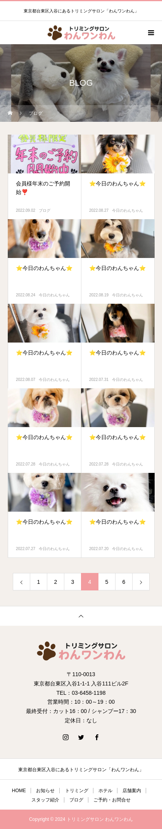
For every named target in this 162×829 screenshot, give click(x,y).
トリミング (76, 790)
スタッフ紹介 (45, 800)
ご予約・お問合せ (112, 800)
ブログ (44, 210)
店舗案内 (131, 790)
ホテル (105, 790)
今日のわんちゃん (127, 210)
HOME (19, 790)
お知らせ (45, 790)
